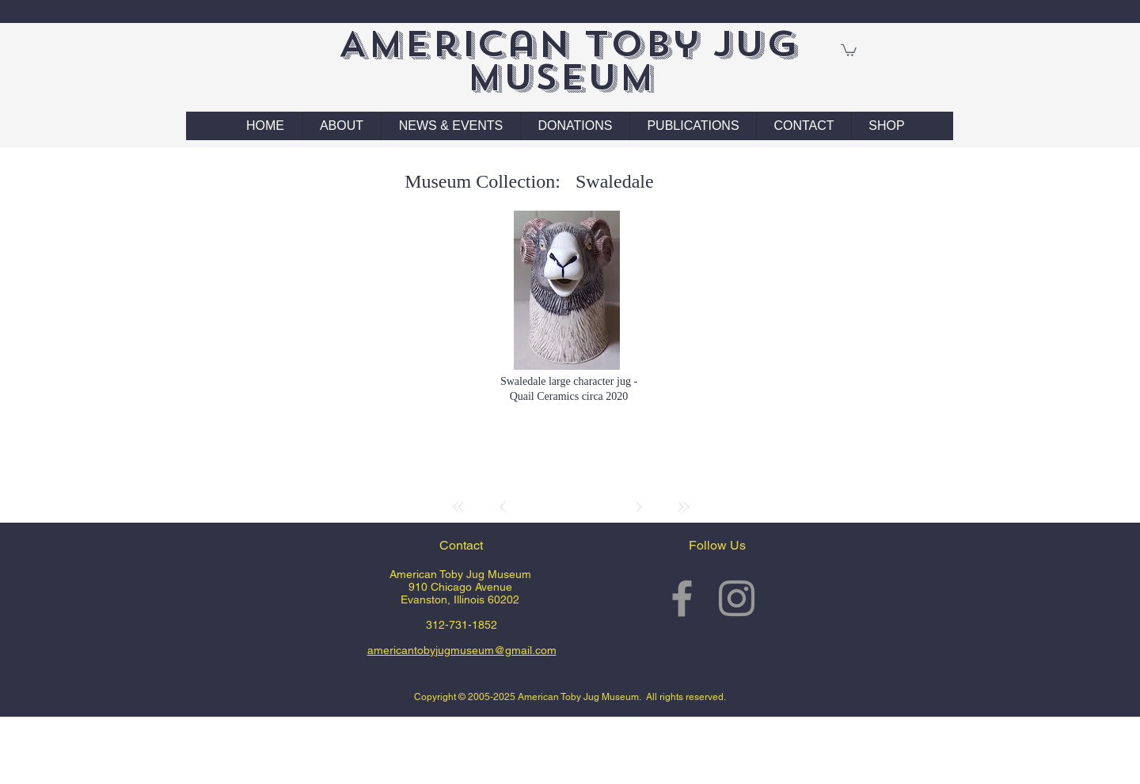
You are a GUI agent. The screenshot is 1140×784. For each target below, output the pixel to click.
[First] (458, 507)
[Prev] (503, 507)
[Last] (683, 507)
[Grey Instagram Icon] (736, 598)
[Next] (639, 507)
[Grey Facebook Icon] (682, 598)
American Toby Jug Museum (568, 60)
